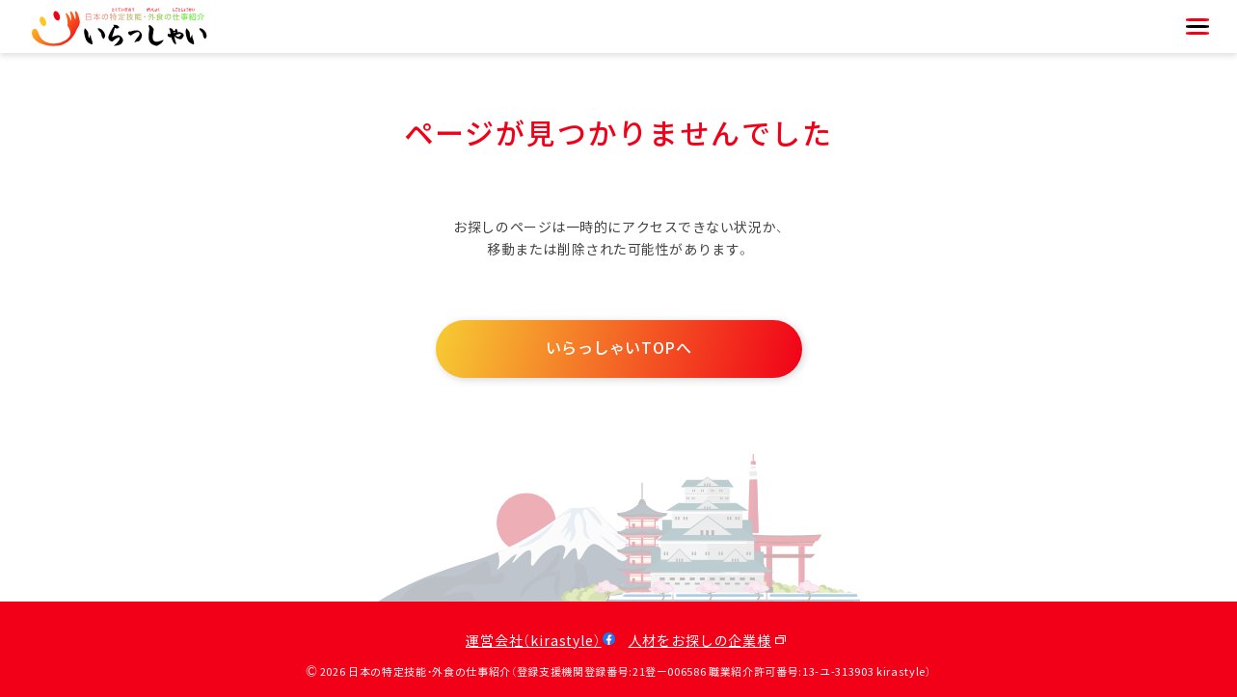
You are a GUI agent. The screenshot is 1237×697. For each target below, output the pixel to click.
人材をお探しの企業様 (700, 641)
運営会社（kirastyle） (534, 641)
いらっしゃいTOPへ (619, 348)
